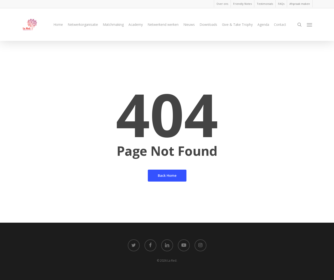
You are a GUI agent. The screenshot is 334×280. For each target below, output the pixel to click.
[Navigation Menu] (310, 27)
